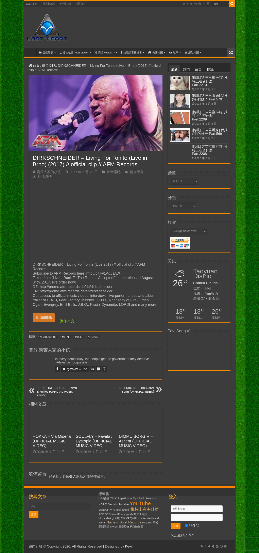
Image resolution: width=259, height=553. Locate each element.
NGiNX (103, 504)
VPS (113, 509)
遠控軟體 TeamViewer (74, 52)
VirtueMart (105, 518)
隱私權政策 (49, 3)
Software (150, 498)
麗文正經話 (140, 514)
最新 (174, 69)
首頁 (31, 52)
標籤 (210, 69)
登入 (72, 476)
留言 (198, 69)
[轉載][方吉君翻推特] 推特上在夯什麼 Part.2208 (210, 150)
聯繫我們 (80, 3)
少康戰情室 (118, 518)
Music (78, 337)
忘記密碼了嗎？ (183, 535)
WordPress (118, 514)
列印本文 (67, 321)
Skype (114, 526)
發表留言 (136, 172)
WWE (102, 522)
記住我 (192, 526)
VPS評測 (131, 518)
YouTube (93, 337)
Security (113, 504)
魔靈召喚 (124, 526)
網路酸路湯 (136, 526)
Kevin (129, 546)
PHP (141, 498)
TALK (113, 498)
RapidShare (125, 498)
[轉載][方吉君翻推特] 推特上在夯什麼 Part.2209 (210, 115)
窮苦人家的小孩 (49, 172)
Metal (65, 337)
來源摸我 (44, 317)
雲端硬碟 (46, 52)
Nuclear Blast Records (123, 522)
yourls (129, 514)
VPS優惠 (104, 498)
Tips (135, 498)
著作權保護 (65, 3)
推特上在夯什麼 (145, 509)
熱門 (186, 69)
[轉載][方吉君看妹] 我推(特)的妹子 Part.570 (210, 97)
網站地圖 (192, 52)
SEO (108, 514)
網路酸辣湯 (123, 509)
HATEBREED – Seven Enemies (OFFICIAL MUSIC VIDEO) (57, 391)
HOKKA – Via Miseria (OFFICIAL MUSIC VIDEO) (52, 441)
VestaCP (104, 509)
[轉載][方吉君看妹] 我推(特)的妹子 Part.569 (210, 132)
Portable (124, 504)
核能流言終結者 (131, 52)
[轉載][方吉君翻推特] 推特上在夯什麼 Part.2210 (210, 81)
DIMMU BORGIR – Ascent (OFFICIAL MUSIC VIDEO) (136, 441)
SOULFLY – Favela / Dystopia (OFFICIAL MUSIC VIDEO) (94, 441)
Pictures (147, 522)
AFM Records (48, 337)
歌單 (173, 52)
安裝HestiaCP (105, 52)
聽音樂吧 (49, 66)
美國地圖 (155, 52)
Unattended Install (148, 518)
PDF (101, 514)
